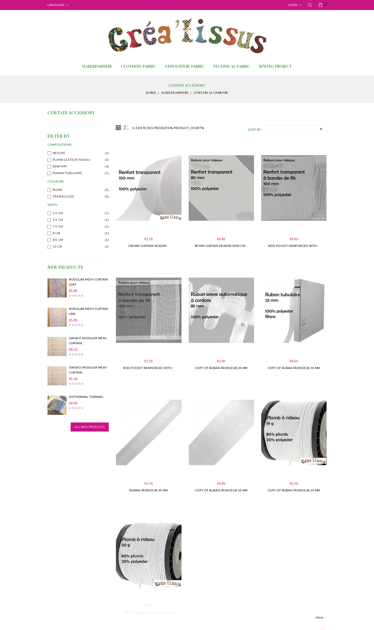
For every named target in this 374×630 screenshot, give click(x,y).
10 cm (57, 247)
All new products (89, 427)
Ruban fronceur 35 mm (149, 490)
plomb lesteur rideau (72, 160)
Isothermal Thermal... (87, 397)
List (126, 127)
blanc (58, 190)
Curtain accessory (71, 112)
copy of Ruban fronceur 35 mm (221, 368)
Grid (118, 127)
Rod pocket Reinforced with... (294, 246)
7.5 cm (58, 227)
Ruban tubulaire (67, 173)
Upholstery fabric (185, 66)
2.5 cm (58, 213)
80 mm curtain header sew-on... (221, 246)
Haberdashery (97, 66)
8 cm (56, 233)
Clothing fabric (138, 66)
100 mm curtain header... (148, 246)
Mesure (59, 153)
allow (319, 617)
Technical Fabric (231, 66)
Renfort (60, 166)
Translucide (63, 196)
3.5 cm (58, 220)
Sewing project (275, 66)
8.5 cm (58, 240)
